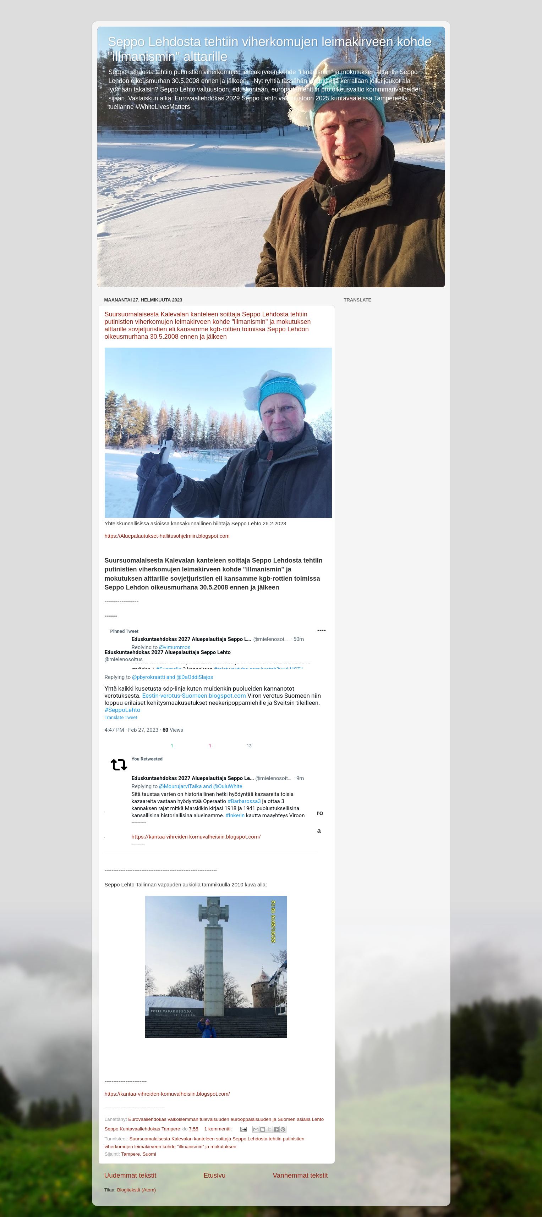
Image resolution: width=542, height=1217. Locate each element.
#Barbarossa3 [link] (244, 801)
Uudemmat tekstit (130, 1175)
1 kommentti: (218, 1129)
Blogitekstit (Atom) (136, 1190)
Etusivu (214, 1175)
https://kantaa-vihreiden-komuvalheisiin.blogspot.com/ (196, 837)
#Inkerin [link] (235, 815)
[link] (119, 644)
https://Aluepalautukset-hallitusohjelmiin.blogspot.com (167, 536)
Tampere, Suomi (138, 1154)
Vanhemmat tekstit (300, 1175)
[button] (136, 745)
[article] (211, 802)
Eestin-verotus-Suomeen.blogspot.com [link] (194, 695)
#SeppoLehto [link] (123, 709)
